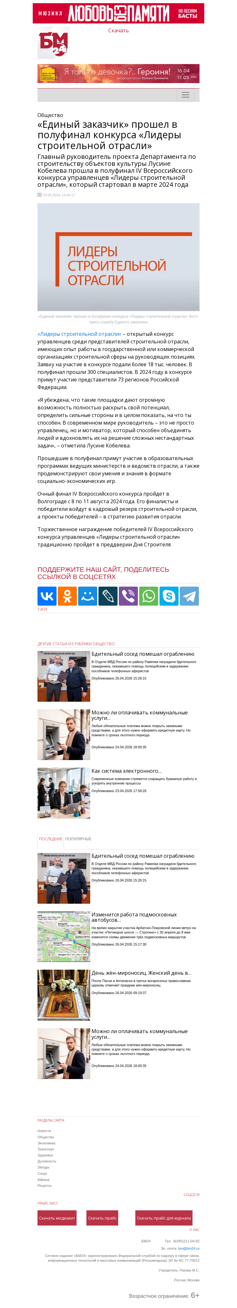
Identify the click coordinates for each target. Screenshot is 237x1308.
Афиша (43, 1179)
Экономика (46, 1143)
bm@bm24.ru (189, 1248)
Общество (45, 1137)
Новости (44, 1131)
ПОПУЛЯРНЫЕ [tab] (78, 839)
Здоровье (45, 1155)
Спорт (42, 1173)
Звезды (43, 1167)
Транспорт (45, 1149)
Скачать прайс (102, 1218)
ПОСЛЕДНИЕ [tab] (50, 839)
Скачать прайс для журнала (164, 1218)
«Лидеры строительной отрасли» (80, 333)
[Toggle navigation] (185, 94)
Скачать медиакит (57, 1218)
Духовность (46, 1161)
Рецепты (44, 1186)
